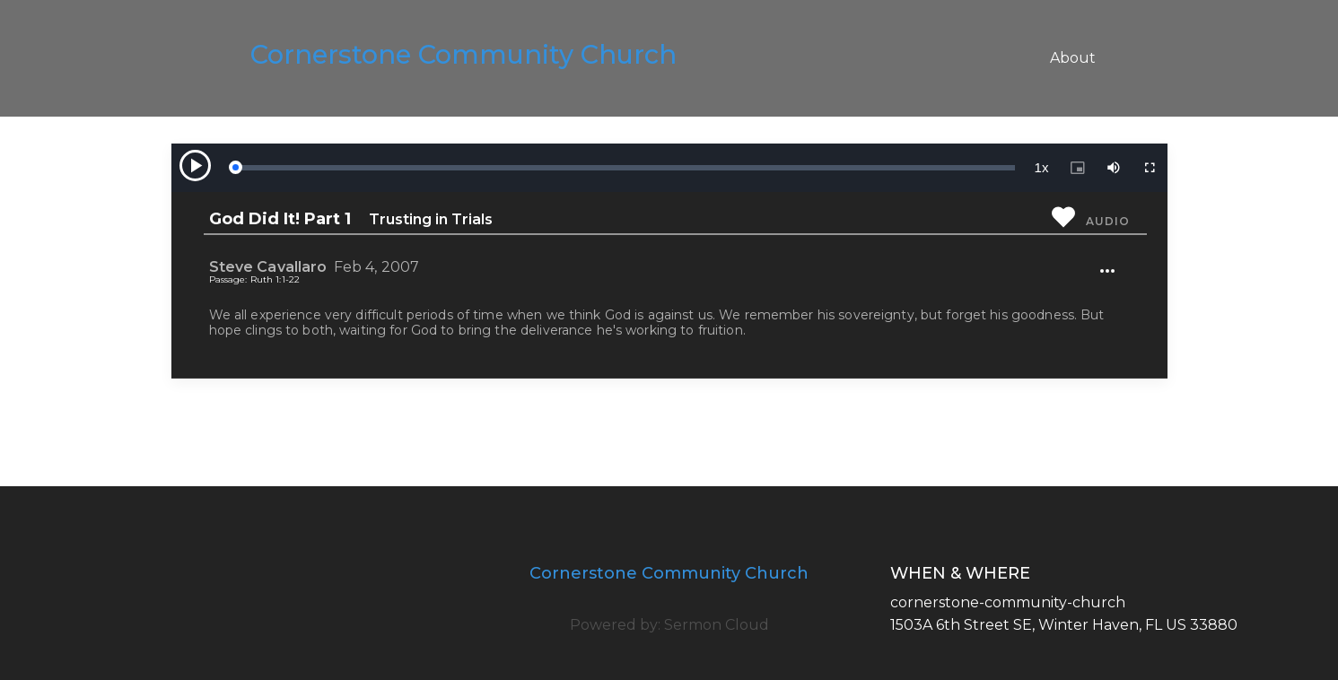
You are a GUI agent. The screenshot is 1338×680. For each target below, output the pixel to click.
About (1073, 57)
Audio (1107, 221)
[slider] (624, 167)
